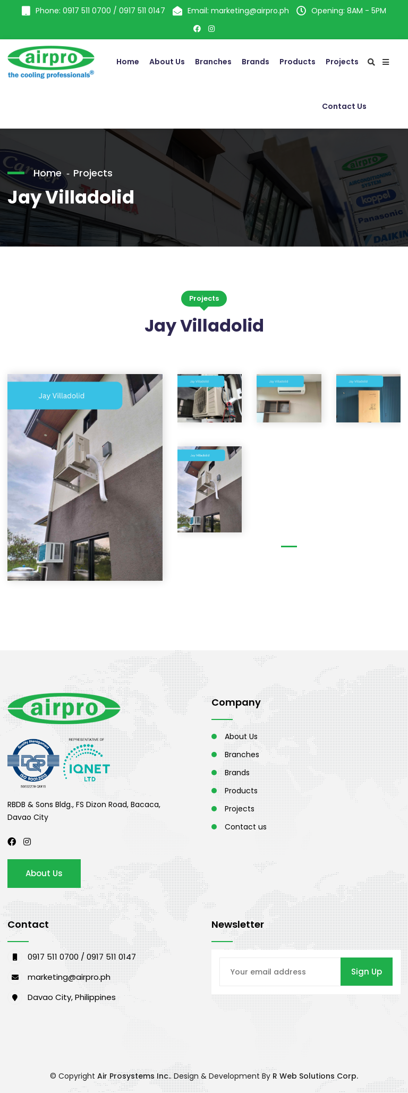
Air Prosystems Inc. (133, 1076)
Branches (213, 61)
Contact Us (344, 106)
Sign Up (366, 971)
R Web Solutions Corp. (315, 1076)
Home (127, 61)
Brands (255, 61)
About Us (167, 61)
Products (297, 61)
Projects (342, 61)
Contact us (246, 826)
